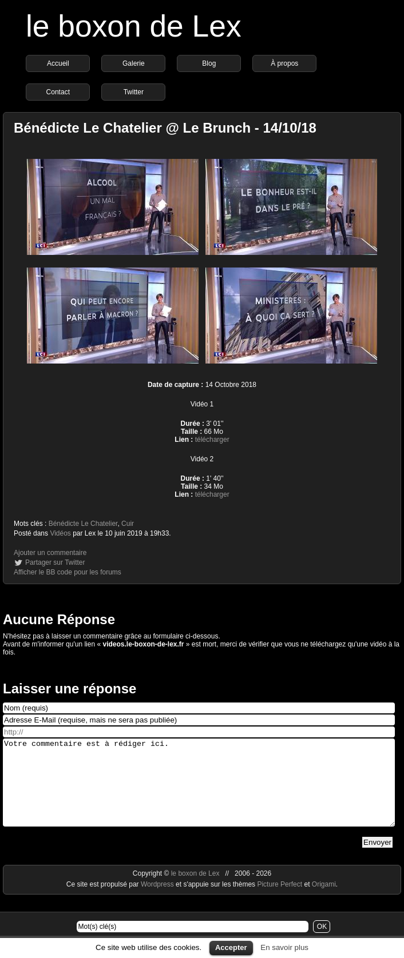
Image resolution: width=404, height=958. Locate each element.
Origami (324, 901)
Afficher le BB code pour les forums (67, 572)
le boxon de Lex (133, 26)
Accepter (231, 947)
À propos (284, 63)
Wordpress (158, 901)
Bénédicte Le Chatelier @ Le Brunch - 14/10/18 (165, 127)
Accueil (58, 63)
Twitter (134, 92)
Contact (58, 92)
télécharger (212, 440)
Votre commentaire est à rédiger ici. (199, 791)
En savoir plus (284, 947)
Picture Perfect (279, 901)
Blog (209, 63)
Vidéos (60, 533)
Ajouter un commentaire (50, 553)
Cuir (127, 524)
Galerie (133, 63)
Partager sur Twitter (55, 562)
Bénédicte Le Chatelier (83, 524)
